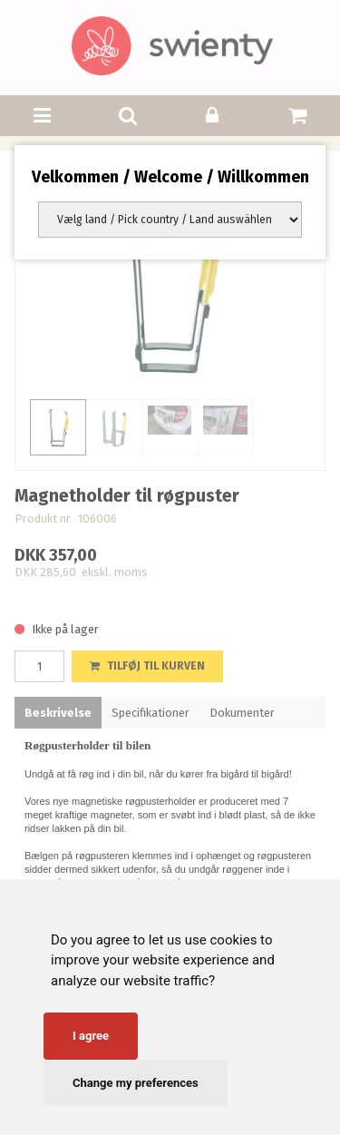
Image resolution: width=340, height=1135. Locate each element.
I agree (91, 1035)
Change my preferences (136, 1083)
